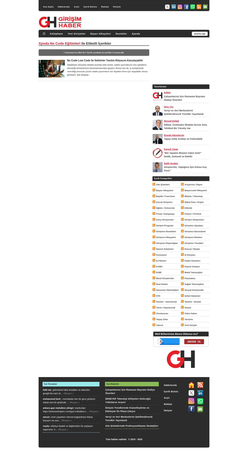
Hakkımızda (64, 7)
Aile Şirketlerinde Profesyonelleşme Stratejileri (131, 426)
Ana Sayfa (48, 7)
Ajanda (136, 33)
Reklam (105, 7)
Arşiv (76, 7)
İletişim (117, 7)
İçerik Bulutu (90, 7)
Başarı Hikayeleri (100, 33)
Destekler (121, 33)
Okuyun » (69, 393)
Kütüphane (56, 33)
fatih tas (47, 390)
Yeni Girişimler (77, 33)
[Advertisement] (180, 61)
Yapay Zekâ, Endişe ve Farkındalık (183, 138)
